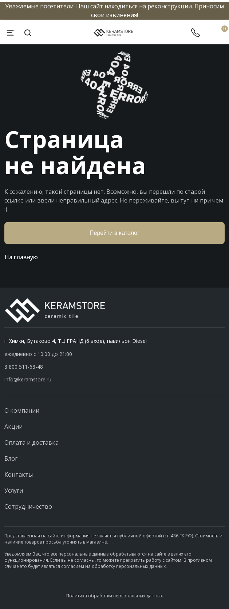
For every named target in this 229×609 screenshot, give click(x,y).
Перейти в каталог (114, 233)
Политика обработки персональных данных (114, 596)
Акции (13, 426)
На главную (114, 257)
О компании (21, 410)
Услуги (13, 490)
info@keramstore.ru (27, 379)
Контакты (18, 474)
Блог (10, 458)
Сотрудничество (28, 506)
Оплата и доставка (31, 442)
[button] (114, 366)
